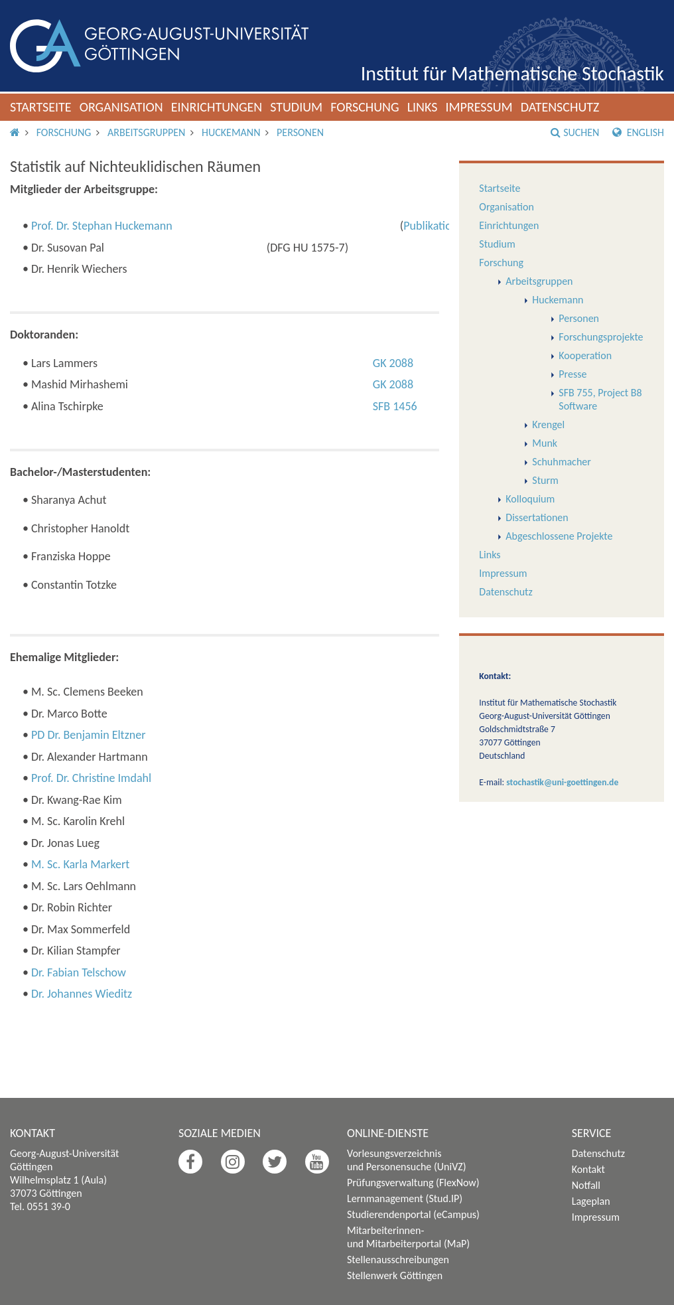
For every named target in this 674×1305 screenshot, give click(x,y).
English (638, 132)
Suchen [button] (575, 132)
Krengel (548, 424)
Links (422, 107)
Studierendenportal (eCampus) (413, 1214)
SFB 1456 (395, 406)
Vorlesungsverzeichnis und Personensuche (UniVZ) (406, 1160)
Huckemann (231, 132)
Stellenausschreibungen (398, 1259)
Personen (300, 132)
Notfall (586, 1185)
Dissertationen (537, 517)
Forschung (364, 107)
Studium (296, 107)
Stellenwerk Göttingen (394, 1275)
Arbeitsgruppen (146, 132)
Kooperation (585, 355)
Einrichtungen (217, 107)
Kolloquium (530, 499)
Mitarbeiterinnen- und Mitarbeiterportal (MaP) (408, 1237)
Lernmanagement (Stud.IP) (404, 1198)
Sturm (545, 480)
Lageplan (591, 1201)
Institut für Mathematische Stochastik (512, 73)
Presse (572, 374)
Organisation (121, 107)
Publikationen (436, 225)
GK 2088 (393, 363)
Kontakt (588, 1169)
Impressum (478, 107)
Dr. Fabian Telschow (78, 972)
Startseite (41, 107)
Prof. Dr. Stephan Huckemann (101, 225)
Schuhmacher (561, 461)
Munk (544, 443)
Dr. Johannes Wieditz (81, 993)
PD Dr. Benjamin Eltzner (88, 735)
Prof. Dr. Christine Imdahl (91, 778)
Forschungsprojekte (601, 337)
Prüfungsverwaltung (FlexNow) (413, 1182)
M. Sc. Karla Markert (80, 864)
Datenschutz (560, 107)
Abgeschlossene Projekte (559, 536)
